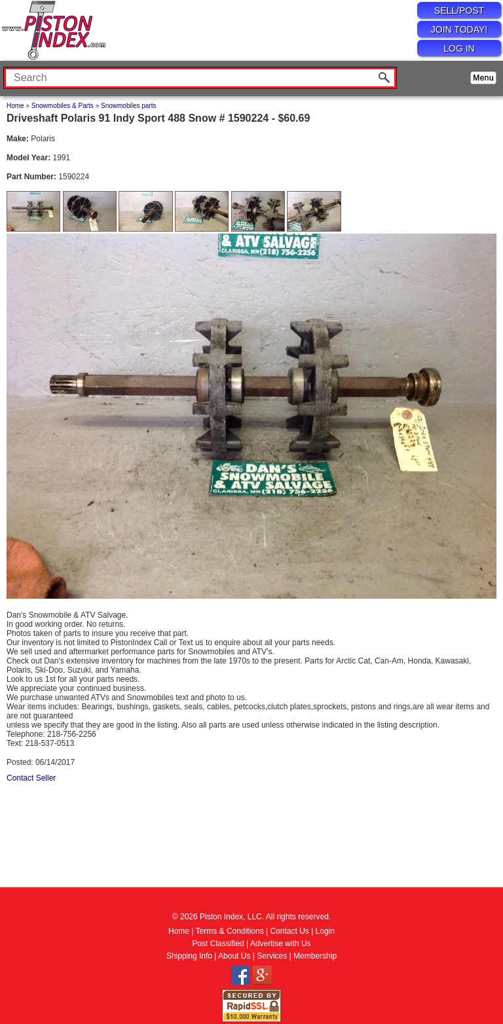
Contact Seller (31, 778)
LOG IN (458, 48)
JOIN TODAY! (459, 29)
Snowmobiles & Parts (62, 105)
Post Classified (218, 943)
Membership (315, 956)
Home (15, 105)
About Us (234, 956)
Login (325, 931)
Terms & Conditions (230, 931)
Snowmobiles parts (128, 105)
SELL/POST (459, 10)
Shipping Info (189, 956)
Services (272, 956)
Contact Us (289, 931)
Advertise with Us (280, 943)
